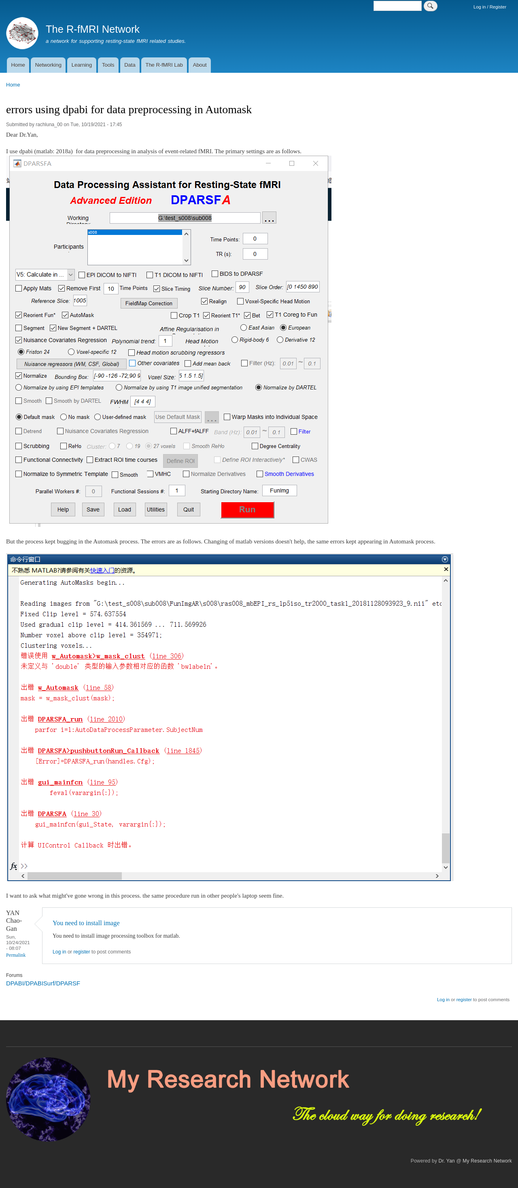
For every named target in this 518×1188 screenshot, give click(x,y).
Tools (108, 65)
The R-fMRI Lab (164, 65)
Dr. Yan (447, 1161)
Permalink (15, 955)
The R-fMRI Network (93, 29)
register (81, 952)
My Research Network (487, 1161)
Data (129, 65)
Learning (82, 65)
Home (18, 65)
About (200, 65)
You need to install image (86, 923)
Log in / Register (489, 6)
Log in (59, 952)
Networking (48, 65)
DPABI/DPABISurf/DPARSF (43, 983)
